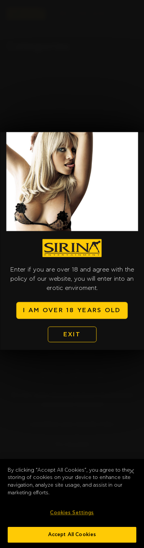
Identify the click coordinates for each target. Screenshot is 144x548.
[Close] (131, 474)
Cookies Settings (72, 515)
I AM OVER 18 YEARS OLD (72, 311)
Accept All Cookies (72, 537)
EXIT (72, 334)
